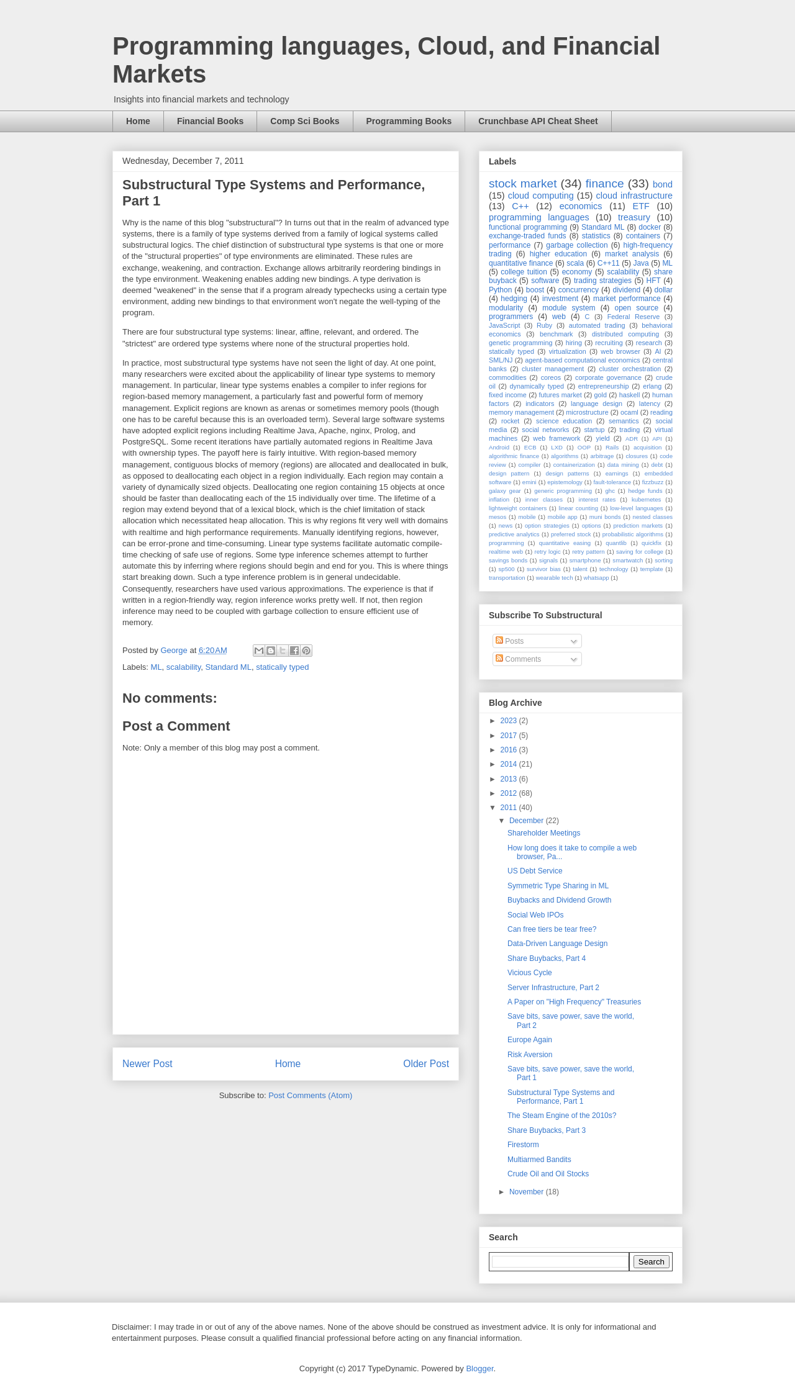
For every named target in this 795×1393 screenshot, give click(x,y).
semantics (624, 421)
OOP (584, 447)
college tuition (524, 272)
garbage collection (576, 245)
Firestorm (523, 1144)
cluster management (553, 368)
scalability (183, 667)
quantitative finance (521, 263)
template (651, 569)
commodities (508, 377)
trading (629, 429)
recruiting (608, 342)
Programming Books (409, 121)
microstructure (587, 412)
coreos (551, 377)
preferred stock (571, 534)
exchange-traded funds (527, 236)
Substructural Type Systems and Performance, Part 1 (561, 1097)
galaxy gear (505, 490)
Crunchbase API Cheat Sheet (537, 121)
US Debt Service (535, 871)
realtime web (506, 551)
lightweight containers (518, 508)
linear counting (578, 508)
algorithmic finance (514, 456)
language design (596, 403)
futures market (560, 395)
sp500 (507, 569)
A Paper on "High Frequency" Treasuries (574, 1002)
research (649, 342)
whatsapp (596, 577)
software (545, 280)
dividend (626, 290)
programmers (511, 316)
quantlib (616, 542)
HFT (654, 280)
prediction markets (638, 525)
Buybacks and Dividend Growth (559, 900)
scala (575, 263)
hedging (514, 298)
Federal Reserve (633, 316)
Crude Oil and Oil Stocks (548, 1174)
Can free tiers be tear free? (551, 929)
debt (657, 464)
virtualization (567, 351)
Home (138, 121)
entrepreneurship (603, 386)
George (174, 650)
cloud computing (541, 196)
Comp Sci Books (304, 121)
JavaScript (504, 325)
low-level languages (636, 508)
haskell (629, 395)
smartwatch (627, 560)
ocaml (629, 412)
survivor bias (544, 569)
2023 (510, 720)
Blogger (479, 1368)
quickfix (651, 542)
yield (603, 438)
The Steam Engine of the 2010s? (561, 1115)
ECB (530, 447)
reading (661, 412)
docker (649, 227)
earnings (617, 473)
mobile (526, 516)
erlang (652, 386)
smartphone (585, 560)
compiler (530, 464)
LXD (557, 447)
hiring (574, 342)
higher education (559, 254)
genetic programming (520, 342)
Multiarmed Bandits (539, 1159)
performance (509, 245)
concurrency (578, 290)
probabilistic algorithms (632, 534)
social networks (545, 429)
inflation (499, 499)
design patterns (567, 473)
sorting (664, 560)
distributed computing (625, 334)
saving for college (639, 551)
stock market (523, 183)
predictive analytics (514, 534)
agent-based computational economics (582, 360)
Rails (612, 447)
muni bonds (605, 516)
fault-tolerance (612, 482)
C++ (520, 206)
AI (658, 351)
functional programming (528, 227)
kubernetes (646, 499)
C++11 (608, 263)
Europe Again (529, 1039)
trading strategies (603, 280)
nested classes (653, 516)
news (505, 525)
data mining (623, 464)
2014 (510, 764)
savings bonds (508, 560)
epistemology (565, 482)
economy (577, 272)
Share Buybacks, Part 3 (546, 1130)
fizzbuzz (653, 482)
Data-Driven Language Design (557, 943)
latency (649, 403)
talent (580, 569)
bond (663, 184)
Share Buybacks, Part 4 (546, 958)
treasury (634, 217)
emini (529, 482)
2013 (510, 779)
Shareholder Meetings (543, 833)
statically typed (282, 667)
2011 (510, 807)
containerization (574, 464)
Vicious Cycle (529, 972)
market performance (627, 298)
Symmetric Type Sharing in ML (558, 885)
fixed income (508, 395)
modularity (506, 308)
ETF (641, 206)
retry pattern (588, 551)
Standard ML (228, 667)
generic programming (563, 490)
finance (605, 183)
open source (636, 308)
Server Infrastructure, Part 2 (553, 987)
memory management (521, 412)
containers (643, 236)
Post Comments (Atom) (310, 1095)
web (559, 316)
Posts (510, 641)
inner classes (544, 499)
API (656, 438)
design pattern (509, 473)
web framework (556, 438)
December (527, 820)
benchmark (556, 334)
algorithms (564, 456)
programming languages (539, 217)
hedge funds (645, 490)
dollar (664, 290)
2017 (510, 735)
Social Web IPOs (535, 915)
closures (636, 456)
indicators (539, 403)
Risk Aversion (529, 1054)
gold (600, 395)
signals (548, 560)
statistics (596, 236)
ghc (610, 490)
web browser (620, 351)
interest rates (597, 499)
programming (506, 542)
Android (499, 447)
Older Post (426, 1063)
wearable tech (554, 577)
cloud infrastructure (634, 196)
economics (581, 206)
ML (156, 667)
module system (568, 308)
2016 (510, 750)
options (591, 525)
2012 (510, 793)
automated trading (597, 325)
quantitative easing (565, 542)
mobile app (563, 516)
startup (594, 429)
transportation (507, 577)
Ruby (544, 325)
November (527, 1192)
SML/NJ (500, 360)
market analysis (632, 254)
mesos (497, 516)
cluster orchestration (630, 368)
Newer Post (147, 1063)
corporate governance (608, 377)
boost (535, 290)
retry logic (547, 551)
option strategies (547, 525)
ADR (631, 438)
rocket (510, 421)
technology (613, 569)
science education (564, 421)
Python (500, 290)
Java (640, 263)
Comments (518, 659)
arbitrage (602, 456)
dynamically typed (537, 386)
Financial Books (210, 121)
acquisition (647, 447)
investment (560, 298)
